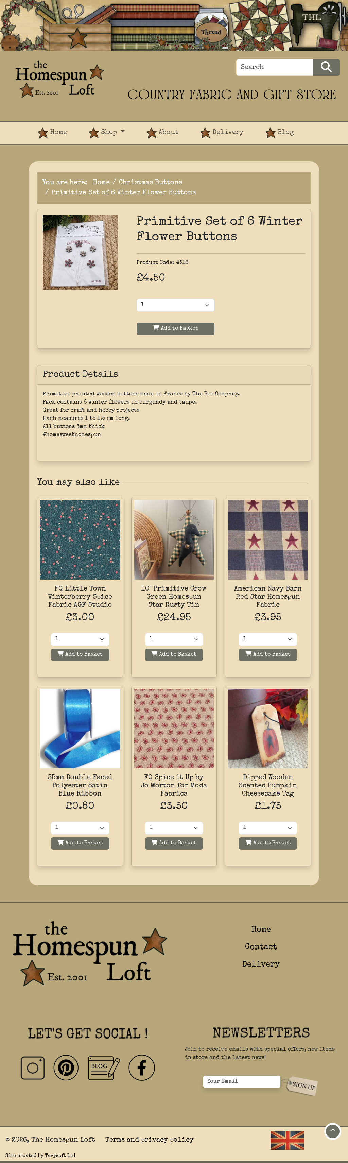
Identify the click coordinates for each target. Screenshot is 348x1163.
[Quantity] (80, 639)
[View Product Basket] (315, 127)
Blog (279, 133)
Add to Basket (175, 328)
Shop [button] (104, 133)
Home (52, 133)
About (162, 133)
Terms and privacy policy (149, 1140)
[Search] (274, 67)
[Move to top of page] (332, 1131)
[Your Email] (241, 1082)
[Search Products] (326, 67)
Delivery (222, 133)
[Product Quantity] (175, 305)
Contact (261, 947)
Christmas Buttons (150, 182)
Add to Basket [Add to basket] (80, 654)
